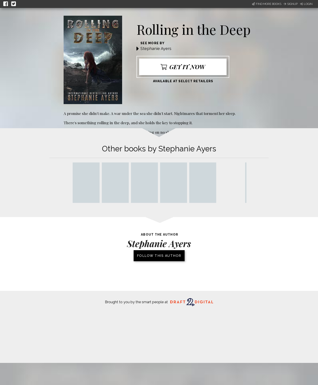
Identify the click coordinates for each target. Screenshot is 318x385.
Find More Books (266, 4)
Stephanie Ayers (155, 48)
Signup (291, 4)
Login (306, 4)
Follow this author (159, 256)
